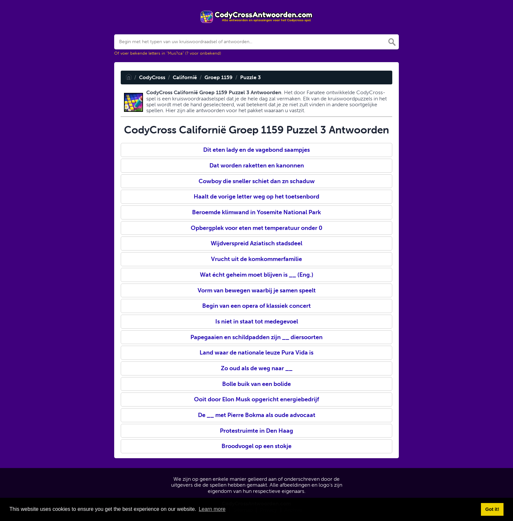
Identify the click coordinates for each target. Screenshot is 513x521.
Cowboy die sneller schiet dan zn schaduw (257, 181)
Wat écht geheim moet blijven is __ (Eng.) (256, 274)
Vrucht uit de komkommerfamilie (256, 259)
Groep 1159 (218, 77)
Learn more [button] (212, 509)
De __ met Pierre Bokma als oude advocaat (256, 415)
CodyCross (152, 77)
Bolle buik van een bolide (256, 384)
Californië (185, 77)
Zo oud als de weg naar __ (256, 368)
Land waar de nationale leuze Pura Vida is (256, 352)
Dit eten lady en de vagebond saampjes (256, 149)
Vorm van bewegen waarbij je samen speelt (257, 290)
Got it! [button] (492, 509)
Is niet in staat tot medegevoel (256, 321)
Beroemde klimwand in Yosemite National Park (256, 212)
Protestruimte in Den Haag (256, 430)
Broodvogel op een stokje (256, 446)
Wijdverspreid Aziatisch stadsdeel (256, 243)
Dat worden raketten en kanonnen (256, 165)
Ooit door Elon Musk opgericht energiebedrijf (256, 399)
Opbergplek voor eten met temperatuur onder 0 (256, 228)
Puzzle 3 (250, 77)
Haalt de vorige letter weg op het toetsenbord (256, 196)
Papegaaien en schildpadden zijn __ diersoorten (256, 337)
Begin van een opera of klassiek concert (256, 305)
